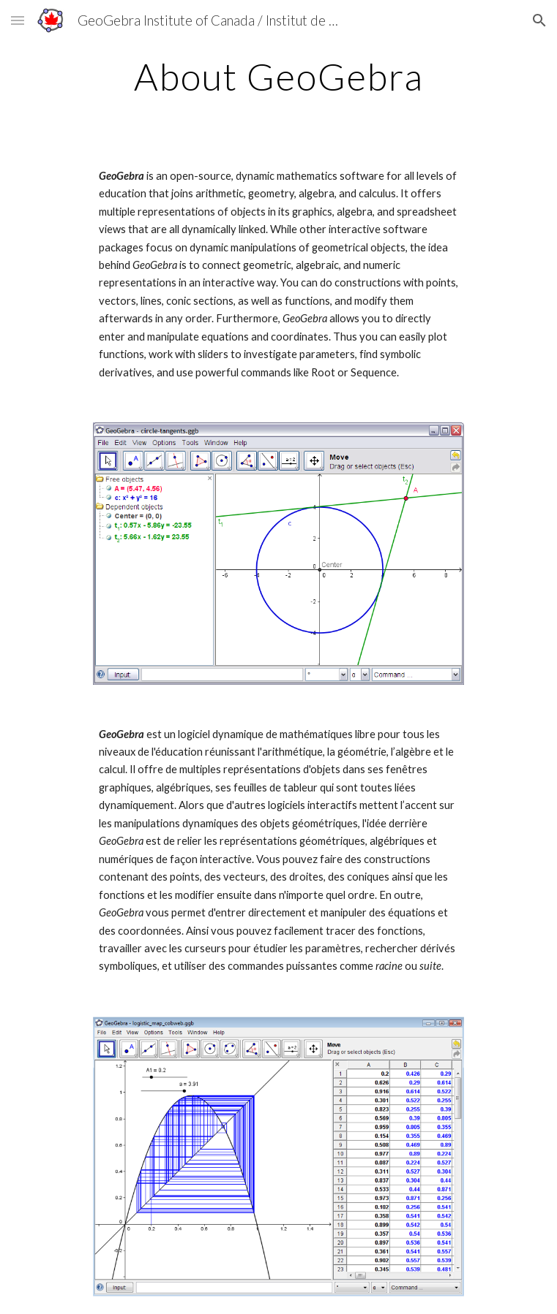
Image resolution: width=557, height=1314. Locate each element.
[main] (278, 76)
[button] (17, 20)
